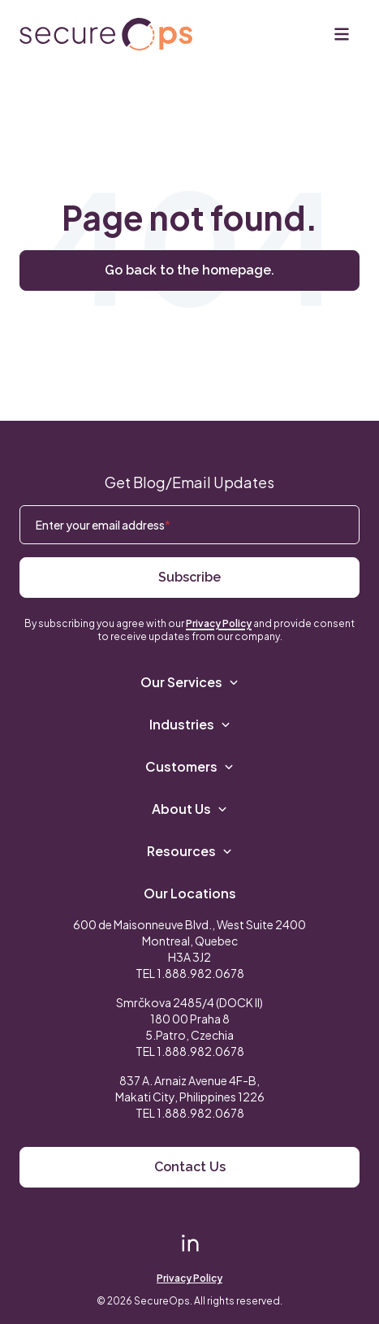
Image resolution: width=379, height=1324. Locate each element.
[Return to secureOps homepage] (105, 34)
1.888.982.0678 (200, 973)
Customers (189, 766)
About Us (189, 808)
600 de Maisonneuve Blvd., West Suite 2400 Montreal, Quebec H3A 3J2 (189, 940)
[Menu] (342, 34)
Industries (189, 724)
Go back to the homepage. (189, 270)
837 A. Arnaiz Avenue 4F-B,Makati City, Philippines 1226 (190, 1088)
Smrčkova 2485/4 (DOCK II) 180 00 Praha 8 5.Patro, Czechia (189, 1018)
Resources (189, 850)
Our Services (189, 681)
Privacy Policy (219, 623)
